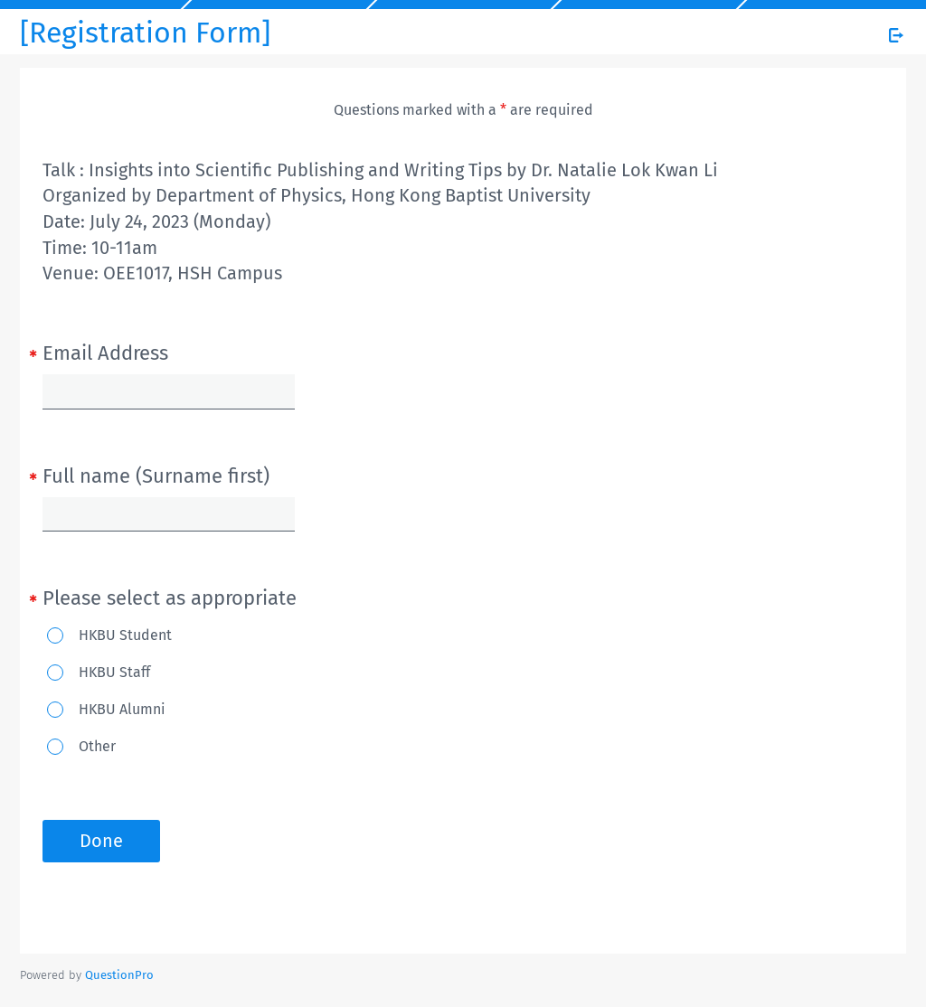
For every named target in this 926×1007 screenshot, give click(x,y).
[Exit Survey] (896, 35)
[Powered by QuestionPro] (119, 975)
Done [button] (101, 841)
